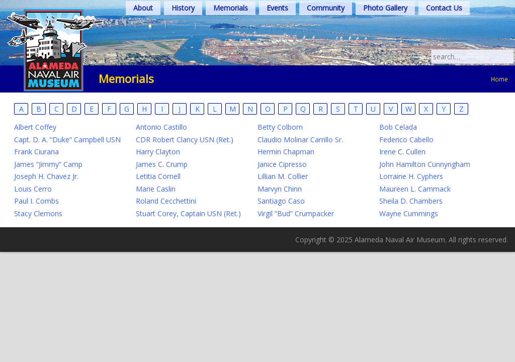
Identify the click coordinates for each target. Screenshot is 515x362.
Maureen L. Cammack (415, 189)
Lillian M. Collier (283, 176)
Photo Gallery (385, 8)
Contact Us (444, 8)
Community (326, 8)
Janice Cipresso (282, 164)
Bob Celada (398, 127)
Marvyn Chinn (280, 189)
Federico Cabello (406, 139)
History (183, 8)
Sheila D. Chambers (411, 201)
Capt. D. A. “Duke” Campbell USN (67, 139)
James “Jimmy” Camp (48, 164)
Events (277, 8)
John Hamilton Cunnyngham (424, 164)
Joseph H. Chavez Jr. (46, 176)
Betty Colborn (280, 127)
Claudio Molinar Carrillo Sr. (300, 139)
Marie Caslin (156, 189)
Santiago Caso (281, 201)
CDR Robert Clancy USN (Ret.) (184, 139)
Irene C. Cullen (402, 151)
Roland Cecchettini (166, 201)
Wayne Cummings (408, 213)
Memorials (230, 8)
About (143, 8)
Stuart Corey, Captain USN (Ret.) (188, 213)
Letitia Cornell (158, 176)
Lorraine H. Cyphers (411, 176)
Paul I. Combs (36, 201)
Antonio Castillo (161, 127)
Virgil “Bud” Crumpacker (296, 213)
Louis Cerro (33, 189)
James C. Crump (162, 164)
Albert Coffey (35, 127)
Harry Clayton (158, 151)
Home (499, 79)
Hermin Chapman (286, 151)
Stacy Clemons (38, 213)
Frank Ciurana (36, 151)
